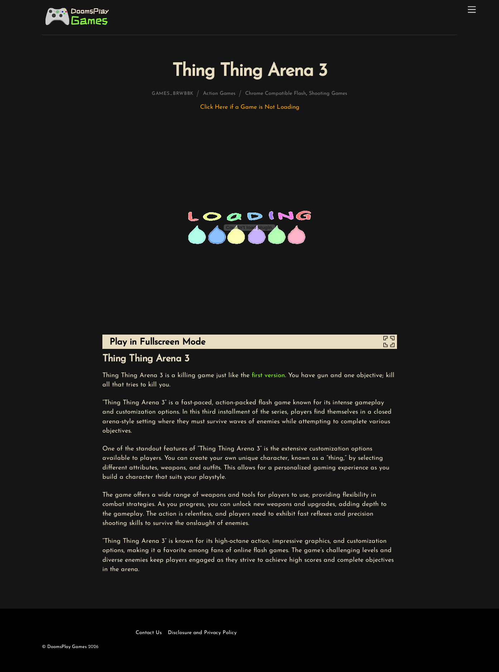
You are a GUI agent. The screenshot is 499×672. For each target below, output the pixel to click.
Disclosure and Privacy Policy (202, 633)
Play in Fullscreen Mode (157, 342)
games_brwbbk (173, 93)
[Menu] (472, 10)
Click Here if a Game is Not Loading (249, 107)
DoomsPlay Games (67, 646)
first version (268, 375)
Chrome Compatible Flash (275, 93)
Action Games (219, 93)
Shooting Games (328, 93)
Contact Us (149, 633)
